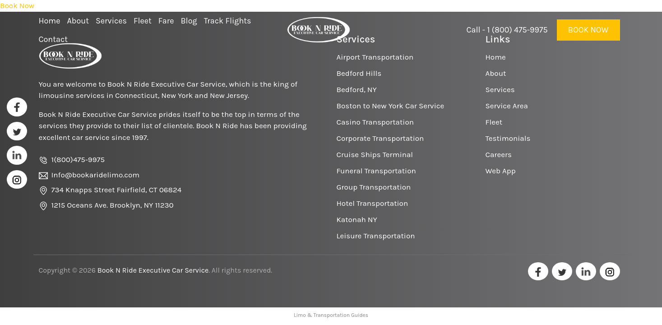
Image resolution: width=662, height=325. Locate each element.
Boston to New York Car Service (390, 105)
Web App (501, 170)
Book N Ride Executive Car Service (152, 270)
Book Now (588, 30)
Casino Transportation (375, 121)
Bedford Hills (359, 73)
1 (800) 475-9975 (517, 30)
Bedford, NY (357, 89)
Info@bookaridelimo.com (95, 174)
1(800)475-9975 (78, 159)
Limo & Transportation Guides (331, 315)
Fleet (494, 121)
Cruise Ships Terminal (375, 154)
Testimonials (508, 138)
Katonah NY (357, 219)
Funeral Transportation (376, 170)
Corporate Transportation (380, 138)
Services (500, 89)
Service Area (507, 105)
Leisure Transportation (376, 235)
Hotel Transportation (372, 203)
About (496, 73)
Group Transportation (374, 186)
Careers (499, 154)
